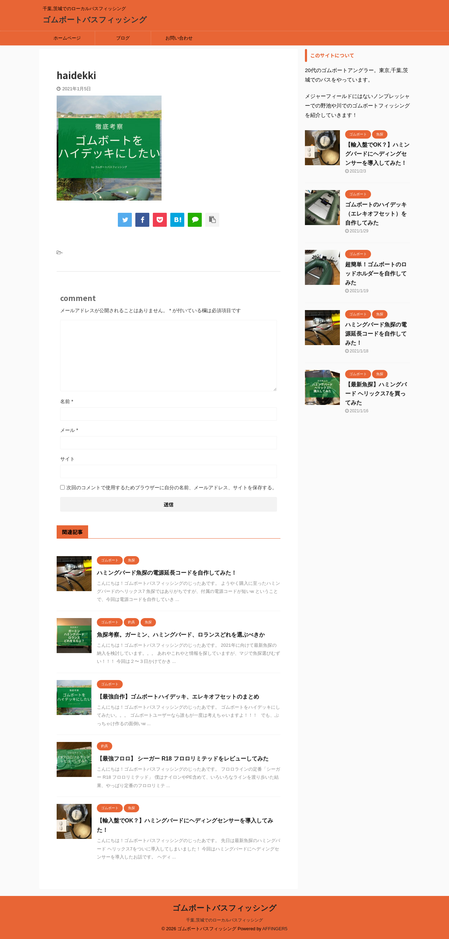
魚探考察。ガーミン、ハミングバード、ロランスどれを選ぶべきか (181, 635)
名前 (66, 401)
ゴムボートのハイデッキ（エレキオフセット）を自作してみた (376, 214)
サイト (67, 459)
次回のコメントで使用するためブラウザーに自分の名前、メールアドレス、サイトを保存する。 (171, 487)
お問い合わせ (179, 38)
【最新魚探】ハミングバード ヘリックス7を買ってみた (376, 393)
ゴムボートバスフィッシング (95, 19)
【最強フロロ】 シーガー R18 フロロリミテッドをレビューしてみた (183, 759)
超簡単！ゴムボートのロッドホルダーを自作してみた (376, 273)
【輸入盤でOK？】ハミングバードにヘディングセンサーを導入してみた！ (377, 154)
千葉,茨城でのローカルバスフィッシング (224, 920)
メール (69, 430)
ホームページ (67, 38)
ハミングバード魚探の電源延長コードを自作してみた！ (167, 573)
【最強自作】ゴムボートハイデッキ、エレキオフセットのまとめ (178, 697)
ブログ (123, 38)
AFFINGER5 (274, 928)
